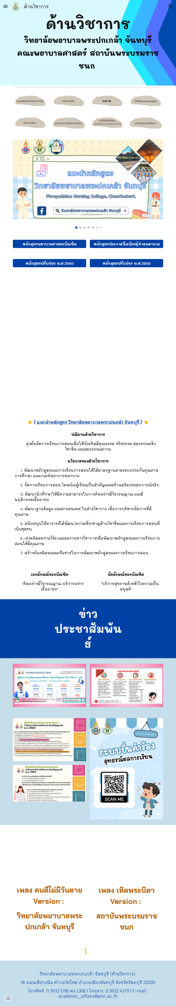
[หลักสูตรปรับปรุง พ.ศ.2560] (49, 263)
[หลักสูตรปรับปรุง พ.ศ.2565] (126, 263)
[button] (5, 6)
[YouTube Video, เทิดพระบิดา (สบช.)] (126, 856)
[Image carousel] (88, 184)
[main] (88, 43)
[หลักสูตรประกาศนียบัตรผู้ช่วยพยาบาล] (126, 244)
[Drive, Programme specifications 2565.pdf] (88, 341)
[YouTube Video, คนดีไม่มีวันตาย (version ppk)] (49, 856)
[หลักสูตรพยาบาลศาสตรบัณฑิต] (49, 244)
